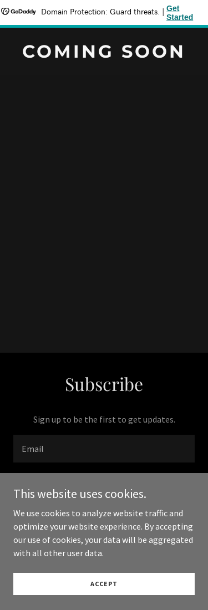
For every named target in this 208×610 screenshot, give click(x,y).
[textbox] (104, 448)
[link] (104, 54)
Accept (104, 591)
